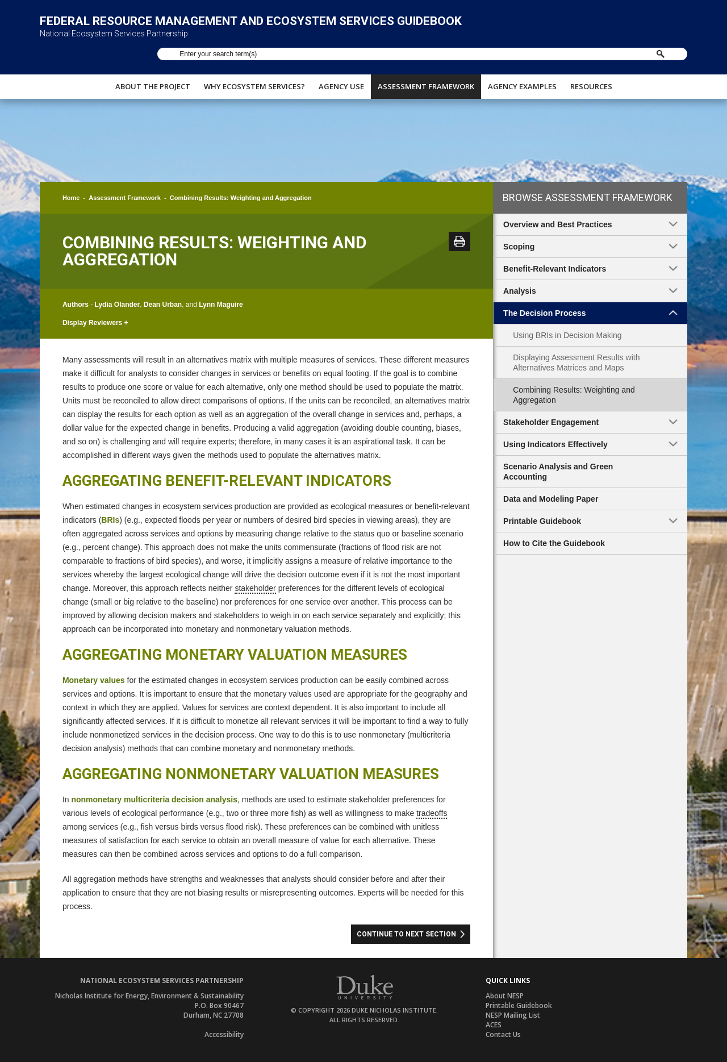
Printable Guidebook (519, 1005)
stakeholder (255, 588)
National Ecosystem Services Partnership (114, 42)
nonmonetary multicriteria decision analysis (154, 799)
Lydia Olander (117, 305)
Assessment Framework (426, 82)
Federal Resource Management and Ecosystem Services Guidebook (251, 29)
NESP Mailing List (513, 1015)
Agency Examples (522, 82)
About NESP (505, 996)
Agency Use (341, 82)
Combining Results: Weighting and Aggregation (574, 395)
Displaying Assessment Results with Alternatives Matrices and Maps (576, 362)
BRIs (110, 519)
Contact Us (503, 1034)
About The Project (152, 82)
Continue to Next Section (406, 934)
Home (71, 197)
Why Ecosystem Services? (254, 82)
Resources (591, 82)
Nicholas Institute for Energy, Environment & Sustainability (149, 996)
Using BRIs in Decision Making (567, 335)
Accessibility (224, 1034)
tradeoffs (431, 813)
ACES (494, 1025)
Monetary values (93, 680)
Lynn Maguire (221, 305)
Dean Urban (163, 305)
